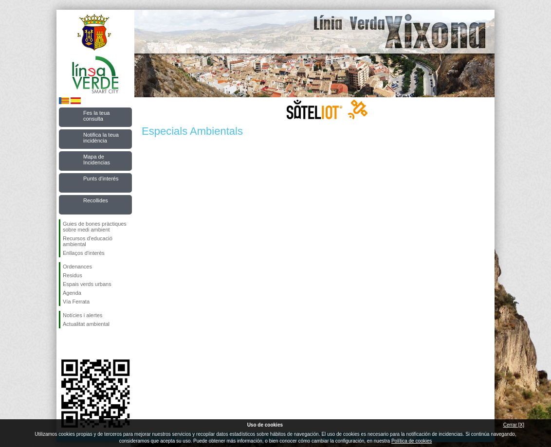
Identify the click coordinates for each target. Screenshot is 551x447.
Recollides (95, 200)
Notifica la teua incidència (101, 137)
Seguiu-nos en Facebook (65, 344)
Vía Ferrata (76, 301)
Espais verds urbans (87, 284)
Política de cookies (411, 441)
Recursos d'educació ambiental (87, 241)
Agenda (72, 293)
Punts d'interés (100, 178)
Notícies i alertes (82, 315)
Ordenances (77, 266)
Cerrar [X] (513, 425)
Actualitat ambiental (86, 324)
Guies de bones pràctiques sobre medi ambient (95, 226)
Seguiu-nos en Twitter (81, 344)
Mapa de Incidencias (96, 159)
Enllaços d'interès (84, 253)
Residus (72, 275)
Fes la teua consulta (96, 116)
